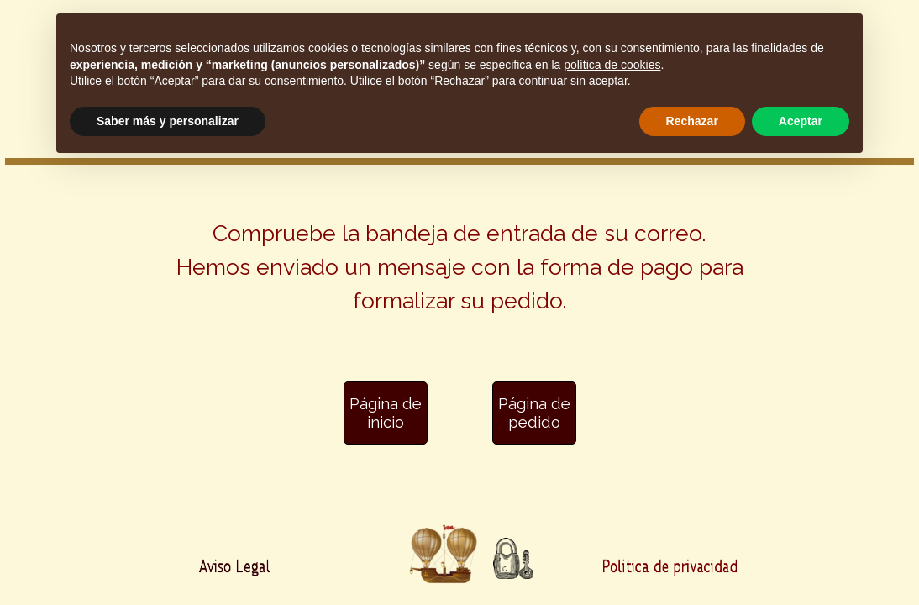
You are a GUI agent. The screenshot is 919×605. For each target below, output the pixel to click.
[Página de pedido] (534, 413)
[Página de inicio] (386, 413)
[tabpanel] (459, 277)
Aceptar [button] (800, 121)
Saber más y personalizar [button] (168, 121)
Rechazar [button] (692, 121)
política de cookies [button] (612, 64)
